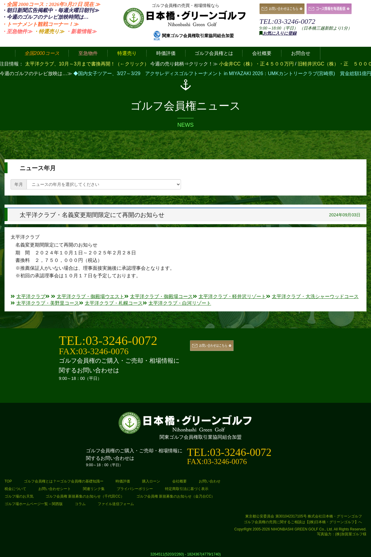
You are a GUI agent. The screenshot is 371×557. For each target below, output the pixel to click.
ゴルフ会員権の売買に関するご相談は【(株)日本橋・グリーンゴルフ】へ (303, 522)
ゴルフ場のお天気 (19, 496)
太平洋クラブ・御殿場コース (158, 296)
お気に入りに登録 (279, 33)
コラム (80, 504)
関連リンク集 (94, 489)
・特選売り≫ (48, 31)
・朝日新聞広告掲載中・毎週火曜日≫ (50, 10)
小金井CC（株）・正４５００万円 (257, 63)
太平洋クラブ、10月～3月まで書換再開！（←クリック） (87, 63)
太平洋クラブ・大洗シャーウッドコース (312, 296)
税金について (15, 489)
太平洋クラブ (28, 296)
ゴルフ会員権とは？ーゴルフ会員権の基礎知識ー (63, 481)
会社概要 (179, 481)
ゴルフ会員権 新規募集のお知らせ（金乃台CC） (175, 496)
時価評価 (123, 481)
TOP (8, 481)
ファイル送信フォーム (116, 504)
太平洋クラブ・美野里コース (45, 303)
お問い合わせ (209, 481)
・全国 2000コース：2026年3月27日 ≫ (51, 4)
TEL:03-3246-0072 (287, 21)
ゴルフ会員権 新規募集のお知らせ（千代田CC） (85, 496)
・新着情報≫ (81, 31)
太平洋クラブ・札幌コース (111, 303)
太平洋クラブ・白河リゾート (177, 303)
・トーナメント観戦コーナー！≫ (40, 24)
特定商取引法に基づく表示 (186, 489)
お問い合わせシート (54, 489)
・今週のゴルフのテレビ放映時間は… (45, 17)
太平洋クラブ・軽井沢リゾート (229, 296)
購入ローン (151, 481)
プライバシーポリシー (135, 489)
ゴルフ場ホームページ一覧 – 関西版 (34, 504)
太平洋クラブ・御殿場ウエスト (87, 296)
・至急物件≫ (17, 31)
